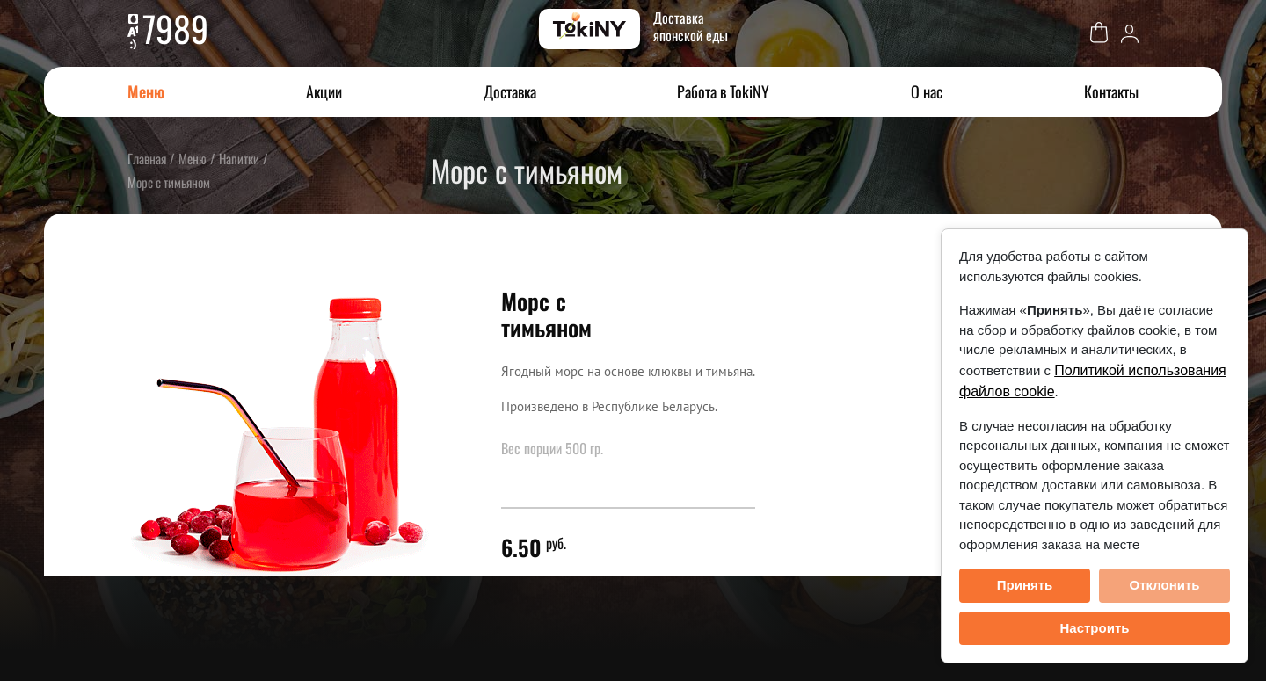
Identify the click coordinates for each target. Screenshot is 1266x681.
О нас (926, 91)
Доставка (510, 91)
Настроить (1095, 627)
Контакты (1111, 91)
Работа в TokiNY (723, 91)
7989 (175, 28)
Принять (1025, 584)
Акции (324, 91)
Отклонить (1164, 584)
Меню (145, 91)
